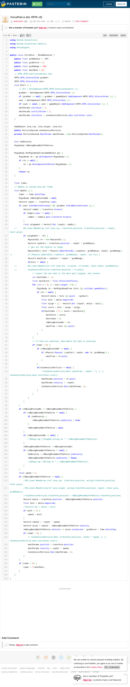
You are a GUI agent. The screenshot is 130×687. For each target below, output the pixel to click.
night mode (65, 668)
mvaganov (18, 21)
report (123, 35)
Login (109, 4)
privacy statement (9, 672)
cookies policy (26, 672)
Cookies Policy (96, 667)
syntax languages (27, 668)
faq (48, 668)
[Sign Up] (77, 677)
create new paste (9, 668)
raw (104, 35)
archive (41, 668)
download (113, 35)
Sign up (121, 4)
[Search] (68, 4)
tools (55, 668)
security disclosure (60, 672)
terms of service (42, 672)
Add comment (82, 21)
